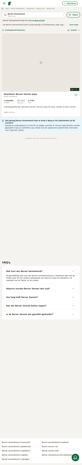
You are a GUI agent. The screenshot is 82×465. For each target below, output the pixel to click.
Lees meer (73, 25)
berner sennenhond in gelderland (16, 446)
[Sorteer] (73, 30)
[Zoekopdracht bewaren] (75, 457)
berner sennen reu (50, 446)
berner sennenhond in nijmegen (15, 459)
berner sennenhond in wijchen (15, 455)
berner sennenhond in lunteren (55, 442)
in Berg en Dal (38, 20)
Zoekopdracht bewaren (13, 30)
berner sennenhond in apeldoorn (16, 451)
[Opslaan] (76, 95)
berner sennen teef (50, 451)
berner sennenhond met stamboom (57, 455)
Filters (73, 15)
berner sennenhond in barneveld (16, 442)
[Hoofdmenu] (4, 3)
